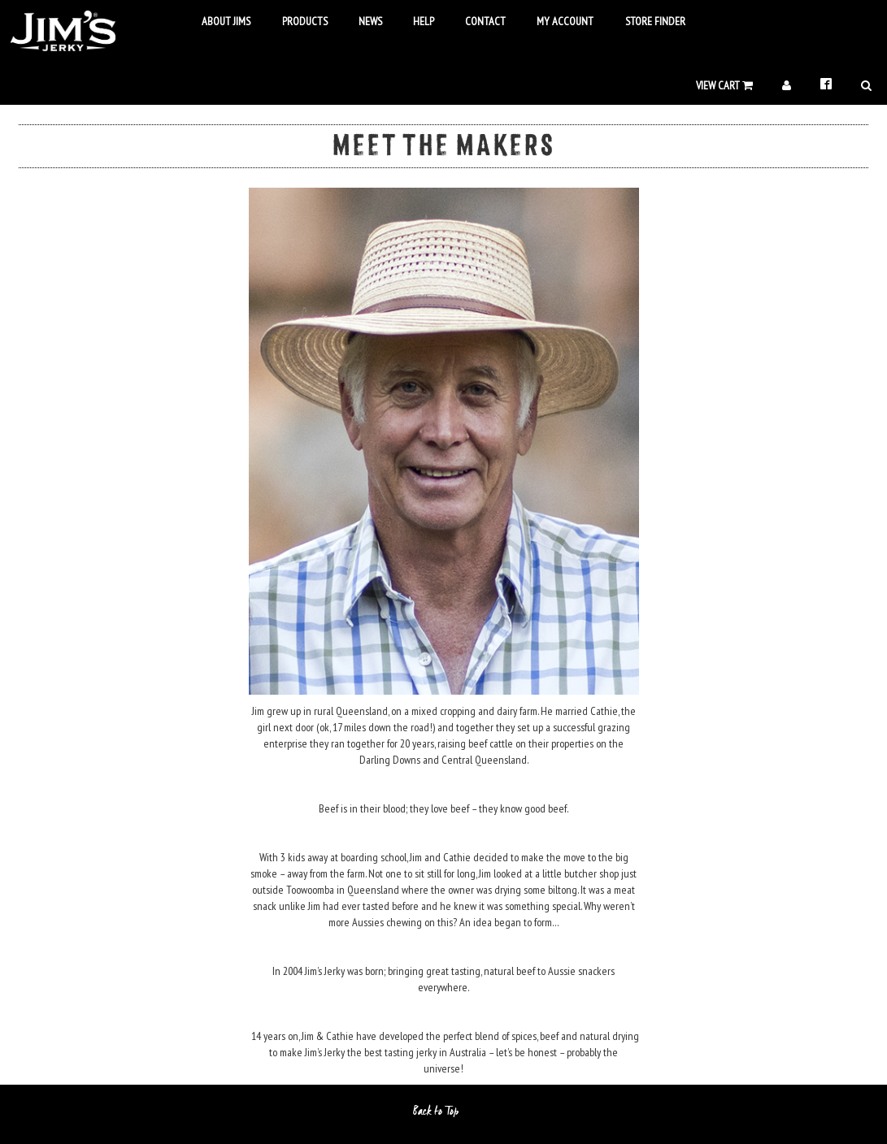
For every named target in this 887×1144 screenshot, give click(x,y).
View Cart (724, 85)
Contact (476, 21)
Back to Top (443, 1111)
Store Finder (645, 21)
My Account (556, 21)
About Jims (226, 21)
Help (414, 21)
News (360, 21)
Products (295, 21)
